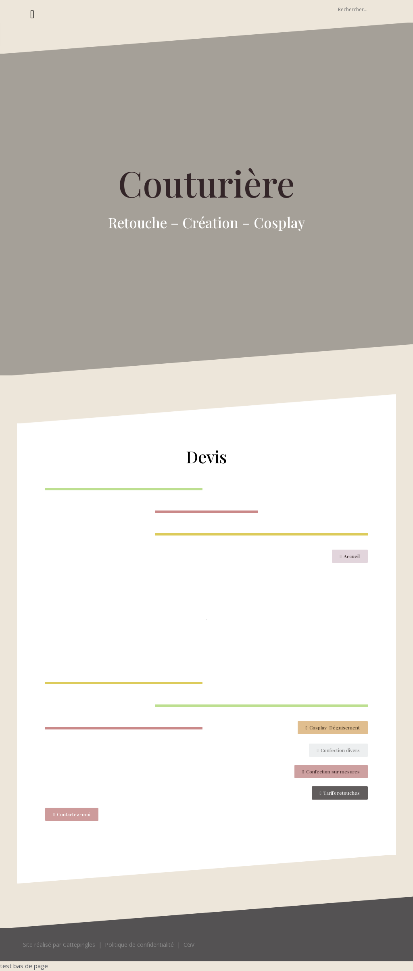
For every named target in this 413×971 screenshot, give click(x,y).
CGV (189, 944)
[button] (350, 556)
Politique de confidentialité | (144, 944)
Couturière (206, 182)
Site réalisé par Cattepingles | (64, 944)
